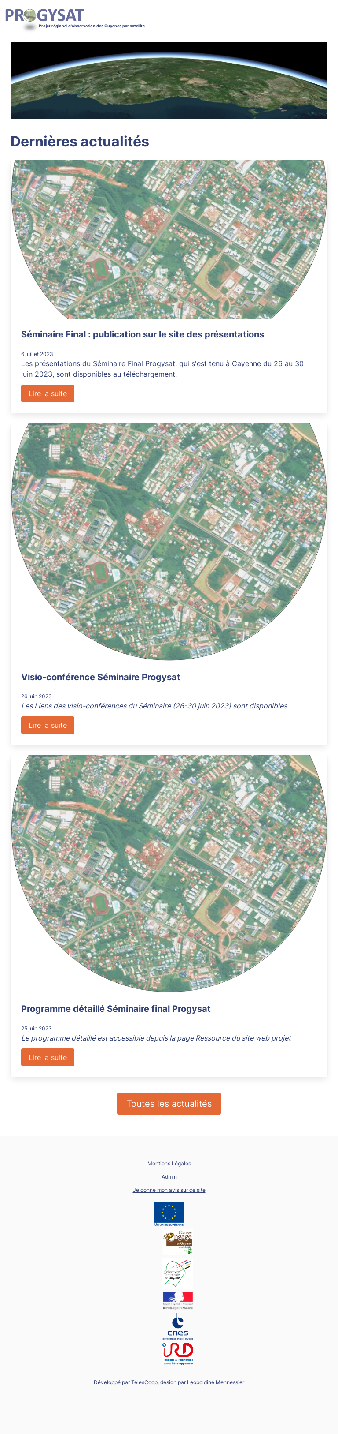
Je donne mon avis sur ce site (169, 1190)
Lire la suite (48, 393)
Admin (169, 1176)
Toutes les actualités (169, 1103)
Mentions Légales (169, 1163)
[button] (317, 21)
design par (202, 1382)
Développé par (126, 1382)
